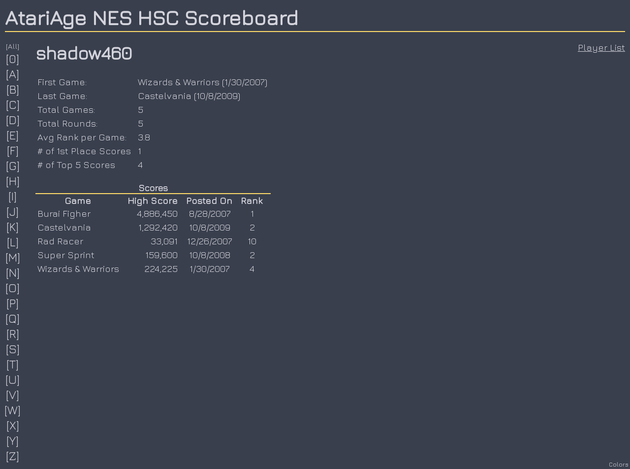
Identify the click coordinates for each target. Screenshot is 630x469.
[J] (13, 211)
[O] (13, 288)
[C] (13, 104)
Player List (601, 47)
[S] (13, 349)
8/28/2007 (210, 213)
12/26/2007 (209, 240)
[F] (13, 150)
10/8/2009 (217, 95)
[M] (13, 257)
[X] (13, 425)
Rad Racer (60, 240)
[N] (13, 272)
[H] (13, 181)
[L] (13, 242)
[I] (13, 196)
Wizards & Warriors (179, 81)
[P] (13, 303)
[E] (13, 135)
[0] (12, 59)
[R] (13, 333)
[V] (12, 395)
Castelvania (164, 95)
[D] (13, 120)
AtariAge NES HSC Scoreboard (151, 17)
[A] (12, 74)
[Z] (12, 456)
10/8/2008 (209, 254)
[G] (13, 165)
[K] (13, 227)
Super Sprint (65, 254)
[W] (13, 410)
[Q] (13, 318)
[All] (13, 46)
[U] (13, 379)
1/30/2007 (244, 81)
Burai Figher (64, 213)
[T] (13, 364)
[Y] (13, 440)
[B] (13, 89)
